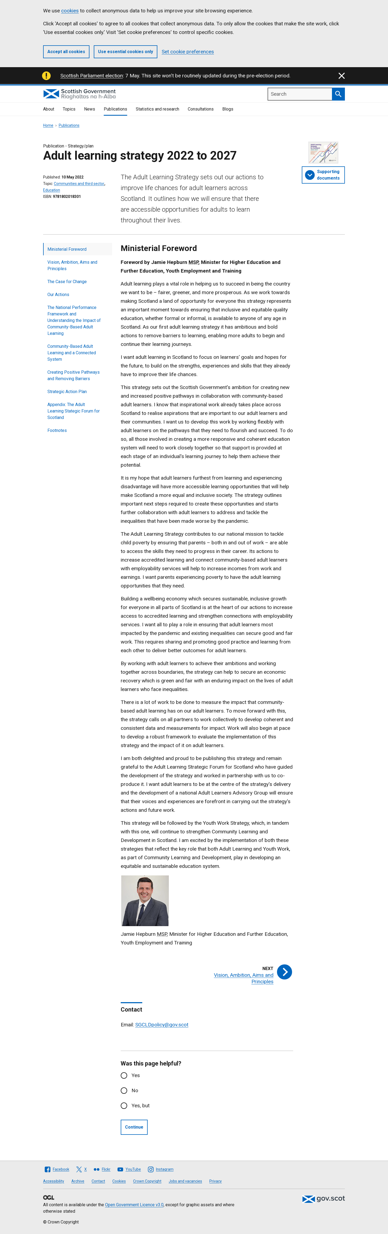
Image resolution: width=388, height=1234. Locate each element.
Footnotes (57, 430)
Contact (98, 1181)
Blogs (227, 109)
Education (51, 190)
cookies (70, 11)
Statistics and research (157, 109)
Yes (135, 1075)
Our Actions (58, 294)
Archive (77, 1181)
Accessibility (53, 1181)
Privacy (215, 1181)
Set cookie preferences (188, 52)
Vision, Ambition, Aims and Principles (72, 265)
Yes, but (140, 1105)
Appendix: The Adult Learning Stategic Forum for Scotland (73, 411)
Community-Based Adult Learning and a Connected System (71, 353)
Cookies (119, 1181)
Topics (69, 109)
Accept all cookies (66, 51)
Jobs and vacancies (185, 1181)
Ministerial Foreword (66, 249)
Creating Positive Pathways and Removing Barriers (73, 375)
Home (48, 125)
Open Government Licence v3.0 (134, 1204)
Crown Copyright (147, 1181)
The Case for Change (67, 281)
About (48, 109)
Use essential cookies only (125, 51)
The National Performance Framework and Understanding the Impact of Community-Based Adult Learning (74, 320)
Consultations (201, 109)
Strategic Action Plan (67, 391)
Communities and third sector (79, 183)
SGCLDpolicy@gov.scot (161, 1025)
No (134, 1090)
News (89, 109)
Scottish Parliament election (91, 76)
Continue (134, 1127)
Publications (115, 109)
